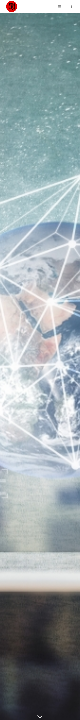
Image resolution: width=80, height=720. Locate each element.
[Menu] (59, 6)
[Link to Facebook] (71, 6)
